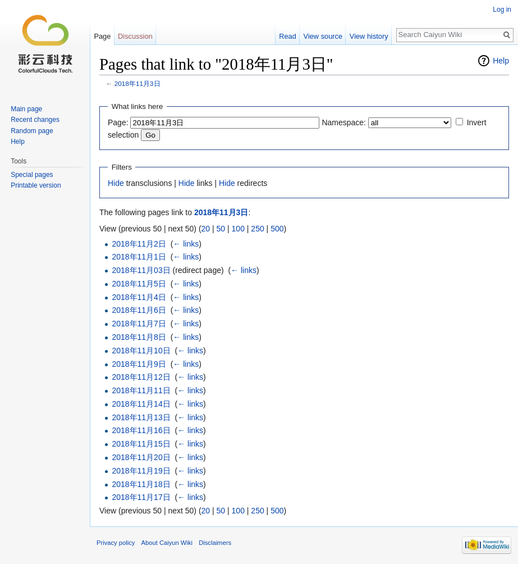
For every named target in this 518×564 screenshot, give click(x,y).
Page (102, 36)
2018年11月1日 (139, 256)
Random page (32, 131)
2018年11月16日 (141, 430)
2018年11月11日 (141, 390)
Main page (26, 109)
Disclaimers (215, 542)
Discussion (135, 36)
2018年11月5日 (139, 283)
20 (205, 228)
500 (277, 228)
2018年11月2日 (139, 243)
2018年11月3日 (137, 83)
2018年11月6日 (139, 310)
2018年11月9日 (139, 364)
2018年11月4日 (139, 297)
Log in (502, 9)
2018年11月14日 (141, 403)
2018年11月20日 (141, 457)
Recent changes (35, 120)
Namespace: (344, 122)
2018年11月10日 (141, 350)
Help (501, 60)
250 (257, 228)
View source (323, 36)
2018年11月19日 (141, 470)
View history (369, 36)
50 (221, 228)
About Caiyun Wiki (166, 542)
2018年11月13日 (141, 417)
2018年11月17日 (141, 497)
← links (186, 243)
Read (287, 36)
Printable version (36, 185)
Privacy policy (116, 542)
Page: (118, 122)
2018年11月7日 (139, 323)
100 (238, 228)
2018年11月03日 (141, 270)
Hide (116, 183)
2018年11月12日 (141, 376)
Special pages (32, 175)
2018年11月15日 (141, 443)
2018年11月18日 (141, 484)
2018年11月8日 (139, 337)
